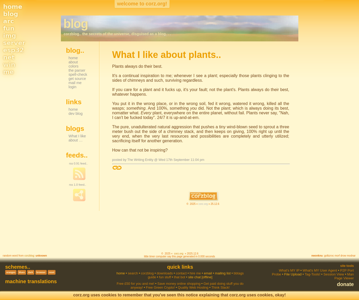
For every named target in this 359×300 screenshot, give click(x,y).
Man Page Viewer (344, 276)
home (12, 6)
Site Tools (347, 266)
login (73, 87)
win (9, 64)
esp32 (13, 50)
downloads (165, 273)
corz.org (203, 203)
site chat (194, 277)
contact (181, 273)
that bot (179, 277)
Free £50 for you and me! (135, 284)
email (208, 273)
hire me (195, 273)
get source (77, 79)
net (8, 57)
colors (74, 66)
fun (8, 28)
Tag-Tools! (312, 274)
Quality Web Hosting (193, 287)
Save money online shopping (179, 284)
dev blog (76, 113)
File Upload (292, 274)
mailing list (223, 273)
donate (345, 284)
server (14, 43)
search (133, 273)
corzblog (29, 255)
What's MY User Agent (319, 270)
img (9, 35)
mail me (75, 83)
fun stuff (165, 277)
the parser (77, 70)
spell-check (78, 74)
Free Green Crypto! (160, 287)
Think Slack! (220, 287)
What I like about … (77, 138)
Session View (333, 274)
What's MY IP (289, 270)
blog (10, 14)
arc (8, 21)
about (73, 62)
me (8, 72)
